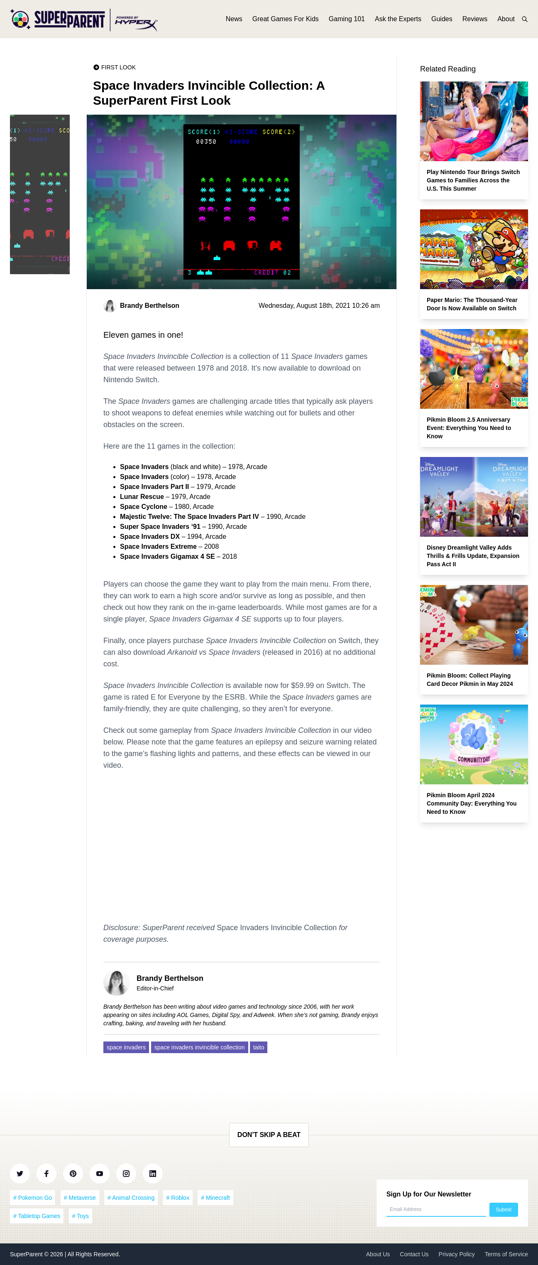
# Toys (80, 1216)
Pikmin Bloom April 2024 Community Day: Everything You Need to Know (472, 803)
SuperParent (27, 1254)
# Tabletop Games (36, 1216)
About (506, 19)
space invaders (126, 1047)
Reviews (474, 19)
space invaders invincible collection (199, 1047)
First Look (118, 67)
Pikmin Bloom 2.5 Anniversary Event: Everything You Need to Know (469, 428)
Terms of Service (506, 1254)
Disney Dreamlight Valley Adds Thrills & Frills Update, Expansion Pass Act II (473, 555)
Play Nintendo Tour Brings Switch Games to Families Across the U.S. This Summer (473, 180)
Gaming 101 (347, 19)
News (234, 19)
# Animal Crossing (131, 1197)
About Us (378, 1254)
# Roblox (177, 1197)
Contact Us (414, 1254)
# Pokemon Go (32, 1197)
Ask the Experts (398, 19)
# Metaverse (80, 1197)
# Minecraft (215, 1197)
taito (258, 1047)
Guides (441, 19)
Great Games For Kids (285, 19)
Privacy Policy (457, 1254)
